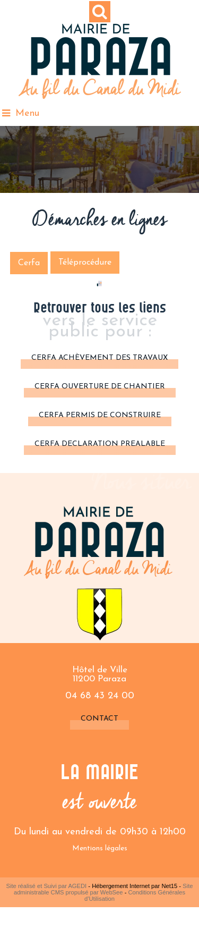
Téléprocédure (84, 262)
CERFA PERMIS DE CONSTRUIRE (100, 415)
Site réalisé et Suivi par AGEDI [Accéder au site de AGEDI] (46, 886)
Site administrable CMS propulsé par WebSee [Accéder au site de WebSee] (103, 889)
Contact (99, 719)
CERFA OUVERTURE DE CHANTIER (99, 387)
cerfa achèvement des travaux (99, 358)
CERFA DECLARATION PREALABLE (99, 444)
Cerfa (29, 263)
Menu (27, 113)
